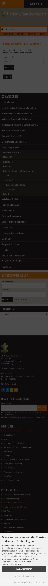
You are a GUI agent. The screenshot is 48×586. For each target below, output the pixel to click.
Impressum (41, 582)
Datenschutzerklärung (23, 582)
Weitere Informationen (24, 576)
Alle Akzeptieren (24, 569)
